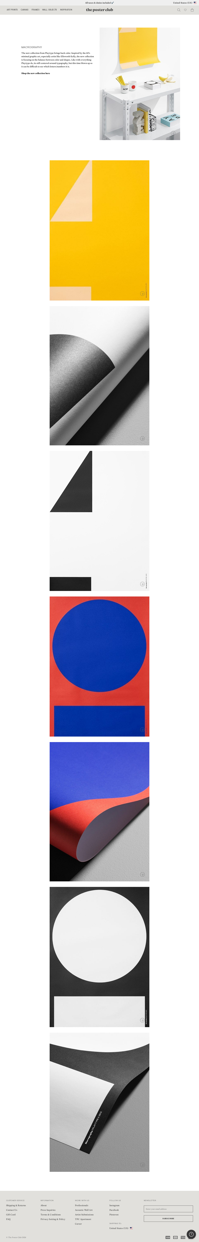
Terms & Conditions (51, 1214)
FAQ (8, 1219)
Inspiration (66, 10)
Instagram (114, 1205)
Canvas (24, 10)
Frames (35, 10)
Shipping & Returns (16, 1205)
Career (78, 1223)
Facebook (114, 1210)
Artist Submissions (84, 1214)
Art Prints (12, 10)
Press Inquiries (48, 1210)
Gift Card (11, 1214)
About (44, 1205)
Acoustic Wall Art (84, 1210)
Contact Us (11, 1210)
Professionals (81, 1205)
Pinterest (114, 1214)
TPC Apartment (83, 1219)
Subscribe (168, 1219)
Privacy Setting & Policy (53, 1219)
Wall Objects (49, 10)
